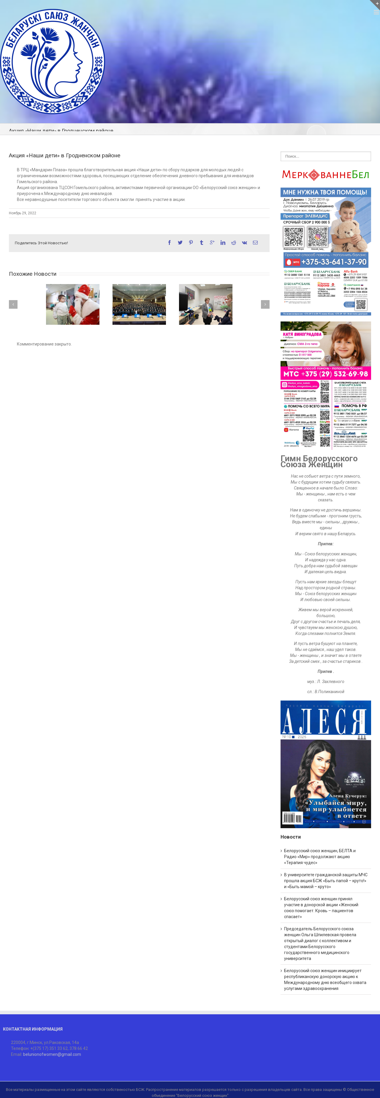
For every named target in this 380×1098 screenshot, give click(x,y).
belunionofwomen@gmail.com (52, 1054)
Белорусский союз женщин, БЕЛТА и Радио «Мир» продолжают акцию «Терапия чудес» (320, 856)
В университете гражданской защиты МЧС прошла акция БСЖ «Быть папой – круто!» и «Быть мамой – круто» (326, 880)
